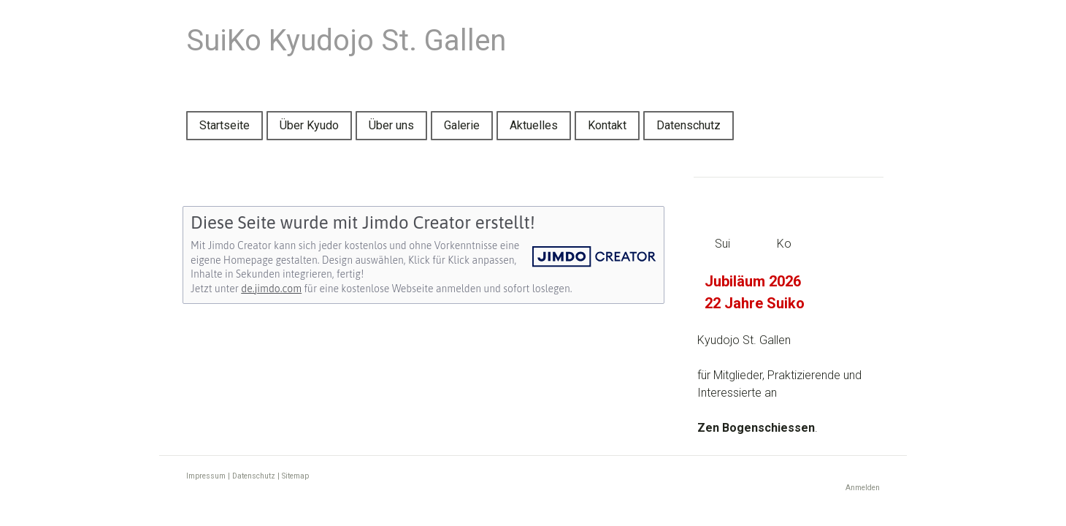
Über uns (391, 125)
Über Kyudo (309, 125)
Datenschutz (688, 125)
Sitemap (295, 476)
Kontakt (607, 125)
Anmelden (862, 487)
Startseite (224, 125)
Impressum (206, 476)
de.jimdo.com (271, 288)
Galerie (462, 125)
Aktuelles (534, 125)
